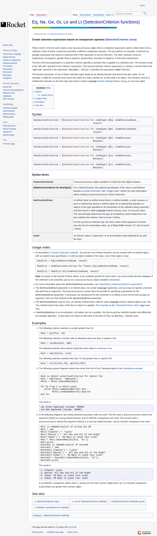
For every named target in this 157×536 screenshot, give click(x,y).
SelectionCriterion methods (56, 515)
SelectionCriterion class (121, 39)
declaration (115, 280)
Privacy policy (37, 532)
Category (37, 515)
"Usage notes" (113, 191)
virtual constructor (92, 191)
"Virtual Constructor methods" (65, 252)
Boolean (103, 348)
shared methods (46, 48)
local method (129, 295)
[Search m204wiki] (131, 14)
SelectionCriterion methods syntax (128, 501)
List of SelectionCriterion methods (90, 501)
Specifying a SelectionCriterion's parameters (121, 284)
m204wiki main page (55, 532)
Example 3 (108, 217)
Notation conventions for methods (53, 507)
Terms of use (72, 532)
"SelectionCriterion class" (127, 305)
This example (102, 305)
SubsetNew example (132, 368)
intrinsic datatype (105, 81)
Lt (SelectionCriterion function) (60, 34)
